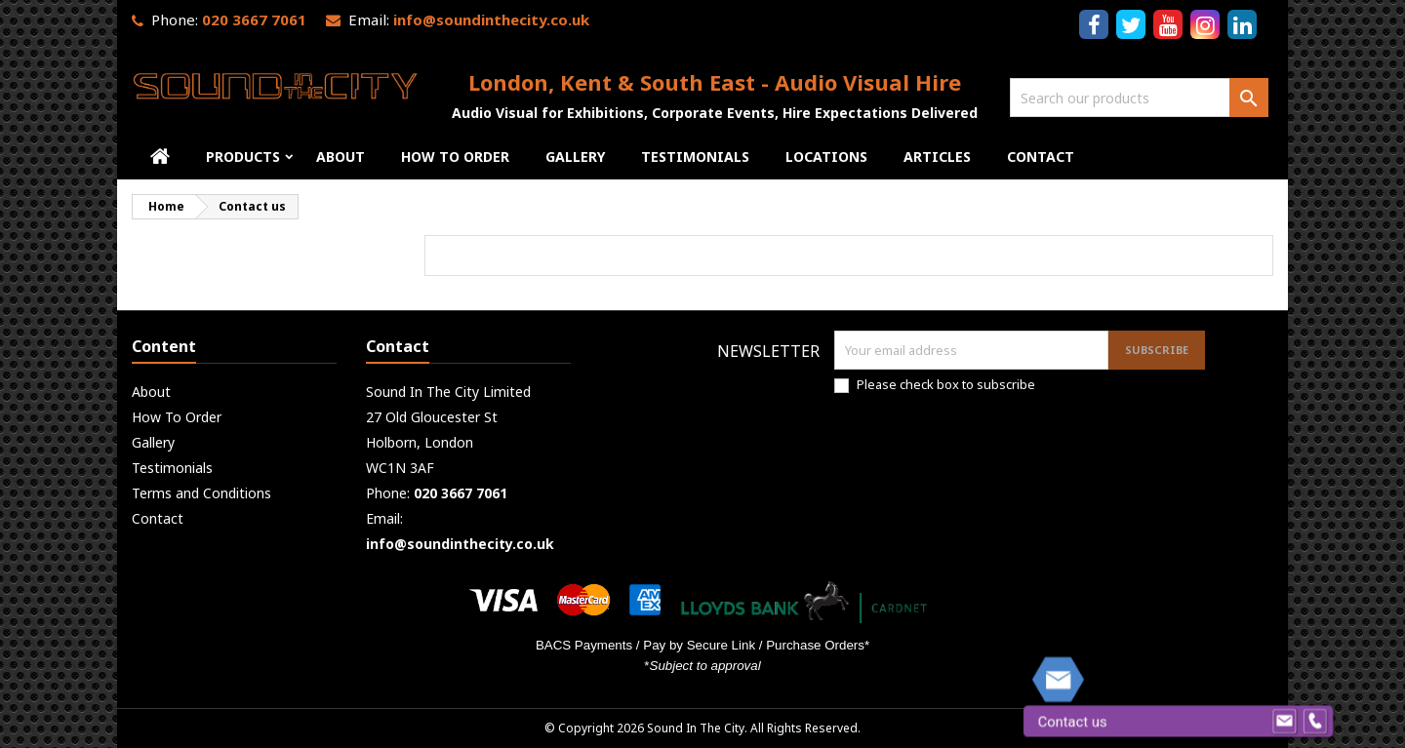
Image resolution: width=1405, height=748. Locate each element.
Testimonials (695, 156)
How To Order (455, 156)
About (340, 156)
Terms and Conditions (201, 493)
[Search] (1139, 97)
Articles (937, 156)
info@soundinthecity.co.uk (491, 19)
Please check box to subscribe (946, 384)
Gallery (575, 156)
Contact (1040, 156)
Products (243, 156)
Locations (826, 156)
